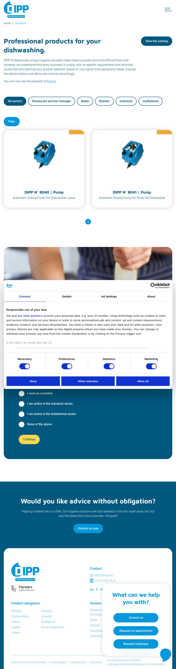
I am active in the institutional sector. (51, 414)
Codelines (135, 660)
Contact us (136, 617)
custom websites (155, 664)
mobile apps (135, 664)
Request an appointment (135, 631)
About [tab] (151, 296)
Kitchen (16, 611)
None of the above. (40, 424)
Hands (15, 622)
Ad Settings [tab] (109, 296)
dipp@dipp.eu (104, 575)
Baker (85, 101)
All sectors (15, 101)
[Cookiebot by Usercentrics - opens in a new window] (153, 285)
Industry (46, 616)
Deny (33, 381)
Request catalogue (135, 644)
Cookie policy (78, 662)
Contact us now (88, 528)
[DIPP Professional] (17, 9)
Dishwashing (19, 616)
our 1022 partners (30, 315)
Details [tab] (67, 296)
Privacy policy (58, 662)
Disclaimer (96, 662)
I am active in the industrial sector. (50, 403)
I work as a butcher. (40, 393)
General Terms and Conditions (28, 662)
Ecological (48, 622)
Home (7, 23)
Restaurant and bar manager (51, 101)
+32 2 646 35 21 (105, 580)
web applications (117, 664)
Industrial (126, 101)
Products (20, 23)
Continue (29, 439)
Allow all (143, 381)
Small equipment (52, 627)
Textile (15, 627)
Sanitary (46, 611)
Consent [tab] (25, 296)
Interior (15, 632)
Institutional (151, 101)
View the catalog (156, 41)
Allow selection (88, 381)
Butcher (104, 101)
